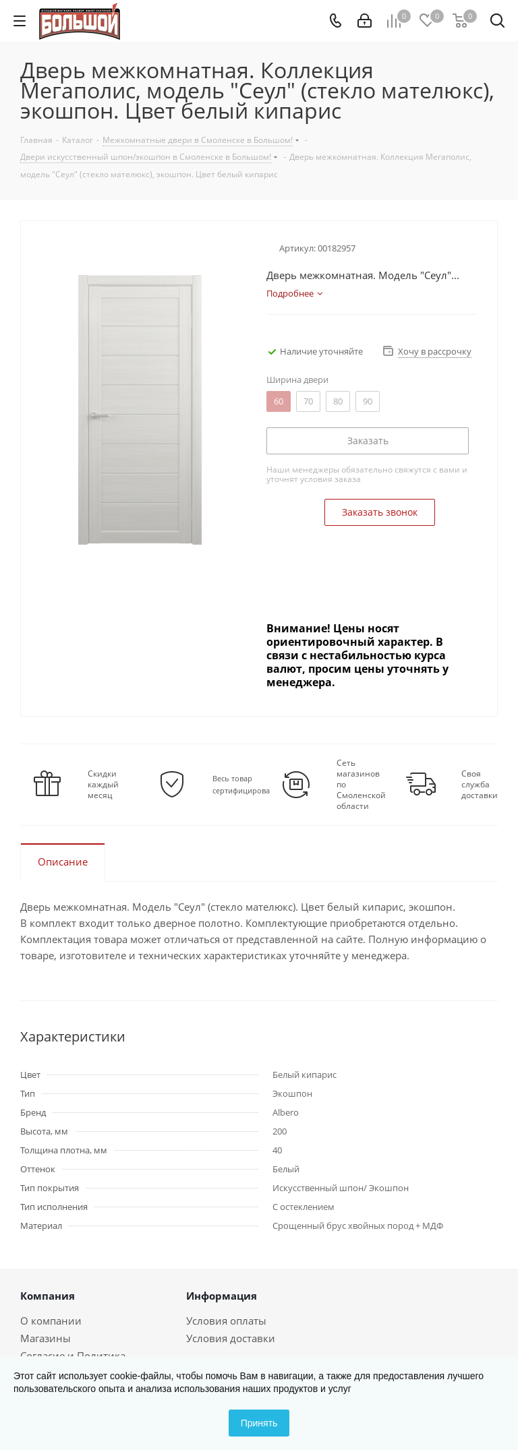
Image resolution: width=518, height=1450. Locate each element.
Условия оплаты (226, 1320)
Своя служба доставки (479, 784)
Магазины (45, 1338)
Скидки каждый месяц (103, 784)
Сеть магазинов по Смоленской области (361, 785)
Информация (221, 1295)
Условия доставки (230, 1338)
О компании (51, 1320)
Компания (47, 1295)
